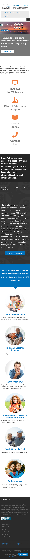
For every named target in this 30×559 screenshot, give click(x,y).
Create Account (7, 51)
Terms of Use (18, 556)
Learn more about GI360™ (15, 253)
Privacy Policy (12, 544)
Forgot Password (7, 16)
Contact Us (25, 544)
